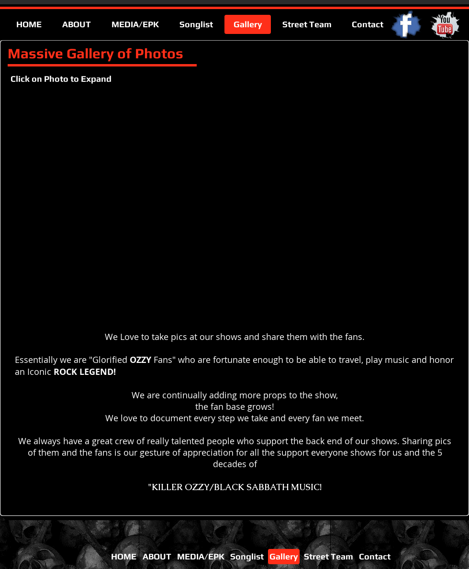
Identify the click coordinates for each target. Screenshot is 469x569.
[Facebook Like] (401, 506)
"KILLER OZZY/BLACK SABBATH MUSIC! (235, 486)
